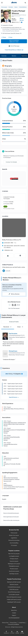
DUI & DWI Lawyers (14, 589)
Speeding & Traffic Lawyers (14, 602)
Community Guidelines (13, 624)
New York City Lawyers (14, 553)
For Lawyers (14, 545)
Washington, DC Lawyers (14, 563)
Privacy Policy (13, 622)
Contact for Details (11, 162)
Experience (24, 55)
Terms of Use (5, 622)
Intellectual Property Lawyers (14, 599)
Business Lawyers (14, 584)
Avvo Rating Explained (14, 617)
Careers (14, 612)
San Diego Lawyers (14, 573)
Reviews (14, 55)
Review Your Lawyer (14, 535)
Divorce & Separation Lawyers (14, 597)
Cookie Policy (22, 622)
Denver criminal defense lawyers (11, 513)
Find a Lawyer (14, 532)
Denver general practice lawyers (11, 516)
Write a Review (22, 19)
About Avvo (14, 610)
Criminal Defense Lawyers (14, 587)
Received (7, 327)
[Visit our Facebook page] (6, 632)
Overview (3, 55)
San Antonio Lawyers (14, 571)
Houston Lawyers (14, 561)
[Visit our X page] (12, 632)
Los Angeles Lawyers (14, 556)
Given (20, 327)
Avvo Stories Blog (14, 543)
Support (14, 615)
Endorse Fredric (14, 321)
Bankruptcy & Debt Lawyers (14, 582)
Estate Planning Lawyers (14, 592)
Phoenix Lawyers (14, 568)
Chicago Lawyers (14, 558)
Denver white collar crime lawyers (11, 520)
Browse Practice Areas (14, 540)
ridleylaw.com (8, 250)
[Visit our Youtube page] (22, 632)
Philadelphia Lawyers (14, 566)
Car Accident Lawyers (14, 594)
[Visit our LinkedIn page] (17, 632)
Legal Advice (14, 537)
